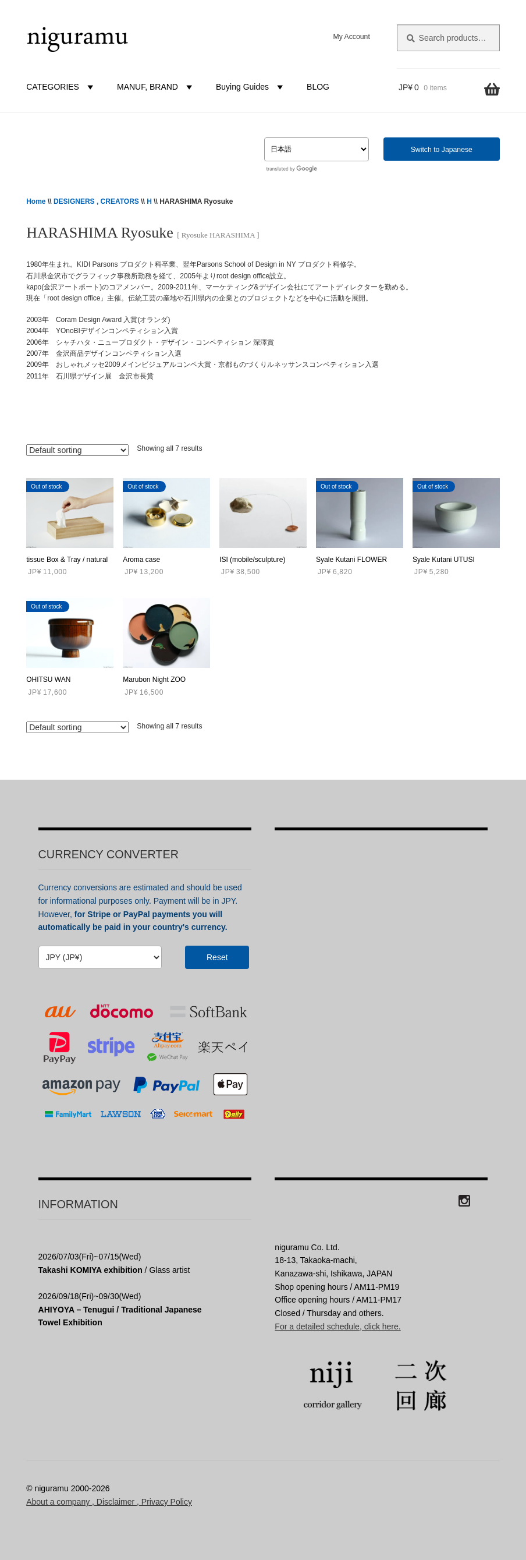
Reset (217, 957)
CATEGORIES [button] (61, 86)
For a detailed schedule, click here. (337, 1326)
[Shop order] (77, 450)
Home (35, 201)
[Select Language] (316, 149)
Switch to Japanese (441, 150)
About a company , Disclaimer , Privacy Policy (109, 1501)
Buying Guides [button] (251, 86)
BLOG (318, 86)
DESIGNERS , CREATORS (96, 201)
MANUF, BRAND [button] (156, 86)
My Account (351, 37)
